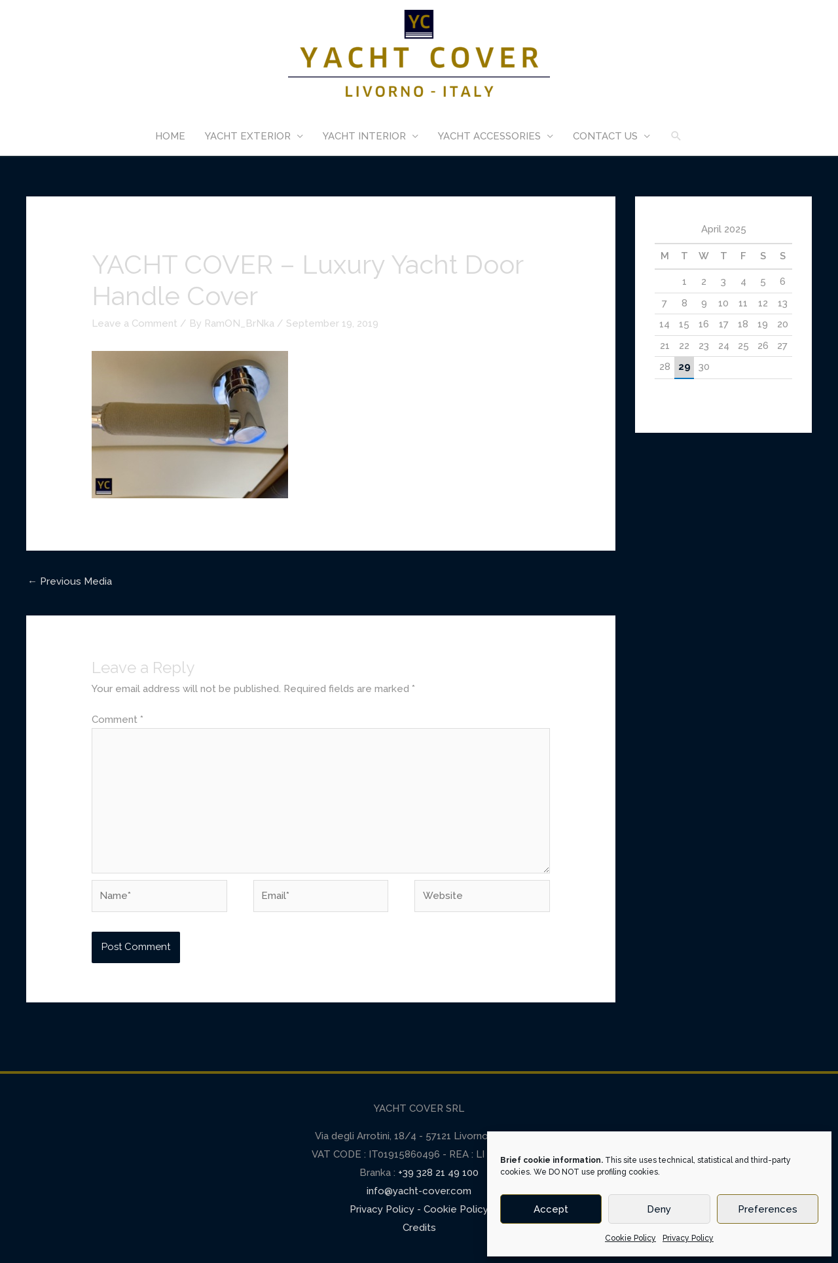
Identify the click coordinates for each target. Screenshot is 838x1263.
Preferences (767, 1209)
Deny (659, 1209)
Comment (117, 719)
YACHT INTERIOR (364, 136)
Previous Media (69, 581)
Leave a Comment (134, 323)
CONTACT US (605, 136)
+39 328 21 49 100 (437, 1173)
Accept (551, 1209)
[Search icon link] (676, 136)
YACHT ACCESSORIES (489, 136)
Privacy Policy (688, 1238)
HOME (170, 136)
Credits (419, 1228)
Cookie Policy (630, 1238)
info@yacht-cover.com (419, 1191)
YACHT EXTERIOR (248, 136)
